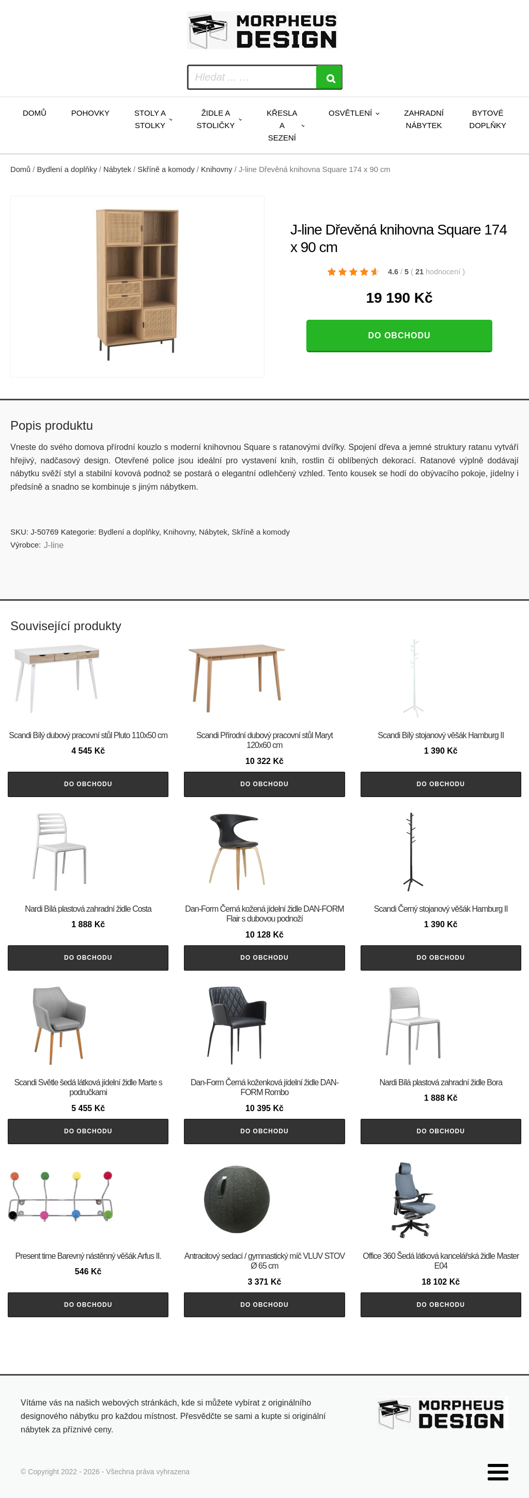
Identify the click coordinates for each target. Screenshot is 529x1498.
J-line (54, 545)
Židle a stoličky (216, 119)
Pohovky (90, 112)
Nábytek (117, 169)
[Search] (329, 77)
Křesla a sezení (282, 125)
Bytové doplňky (487, 119)
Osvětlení (350, 112)
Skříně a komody (165, 169)
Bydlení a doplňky (67, 169)
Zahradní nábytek (424, 119)
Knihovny (216, 169)
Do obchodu (399, 335)
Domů (34, 112)
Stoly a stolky (150, 119)
